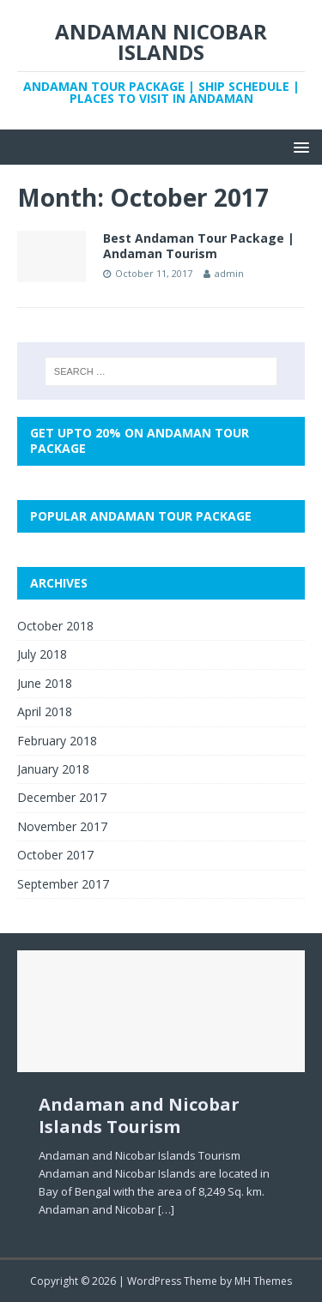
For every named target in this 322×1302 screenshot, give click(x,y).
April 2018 (44, 711)
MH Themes (263, 1281)
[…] (166, 1209)
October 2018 (55, 626)
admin (229, 273)
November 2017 (62, 826)
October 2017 (55, 855)
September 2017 (63, 884)
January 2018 (53, 769)
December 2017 (61, 797)
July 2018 (42, 654)
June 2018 (44, 683)
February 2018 (57, 740)
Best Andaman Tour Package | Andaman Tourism (199, 246)
